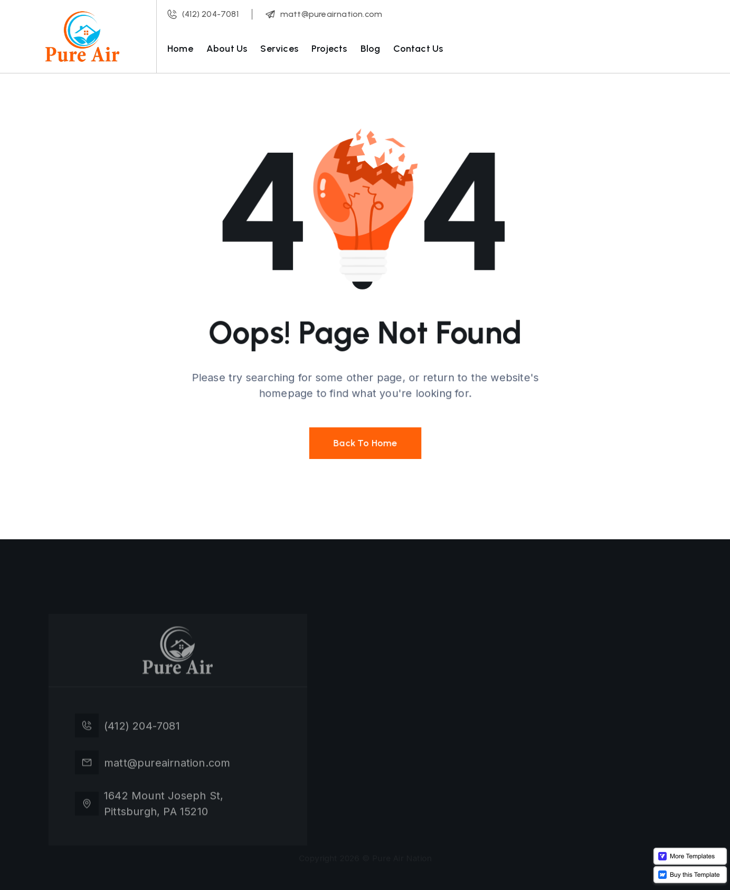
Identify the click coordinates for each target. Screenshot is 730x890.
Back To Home (365, 439)
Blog (371, 48)
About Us (227, 48)
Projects (329, 48)
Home (180, 48)
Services (279, 48)
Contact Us (418, 48)
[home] (82, 36)
